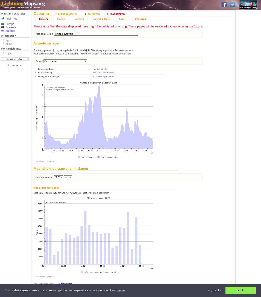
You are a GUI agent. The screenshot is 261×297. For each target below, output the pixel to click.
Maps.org (23, 3)
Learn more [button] (117, 290)
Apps (8, 40)
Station (61, 19)
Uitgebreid (140, 19)
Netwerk (79, 19)
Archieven (94, 14)
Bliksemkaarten (68, 14)
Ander (122, 19)
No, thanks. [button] (215, 290)
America (11, 30)
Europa (10, 24)
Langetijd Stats (101, 19)
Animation (17, 65)
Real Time (11, 18)
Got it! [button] (241, 290)
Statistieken (117, 14)
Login (9, 53)
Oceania (11, 27)
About (9, 43)
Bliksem (43, 19)
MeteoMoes (66, 283)
